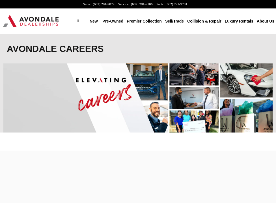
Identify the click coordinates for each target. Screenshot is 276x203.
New (94, 21)
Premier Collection (144, 21)
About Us (265, 21)
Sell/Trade (174, 21)
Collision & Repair (204, 21)
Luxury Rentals (239, 21)
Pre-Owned (112, 21)
